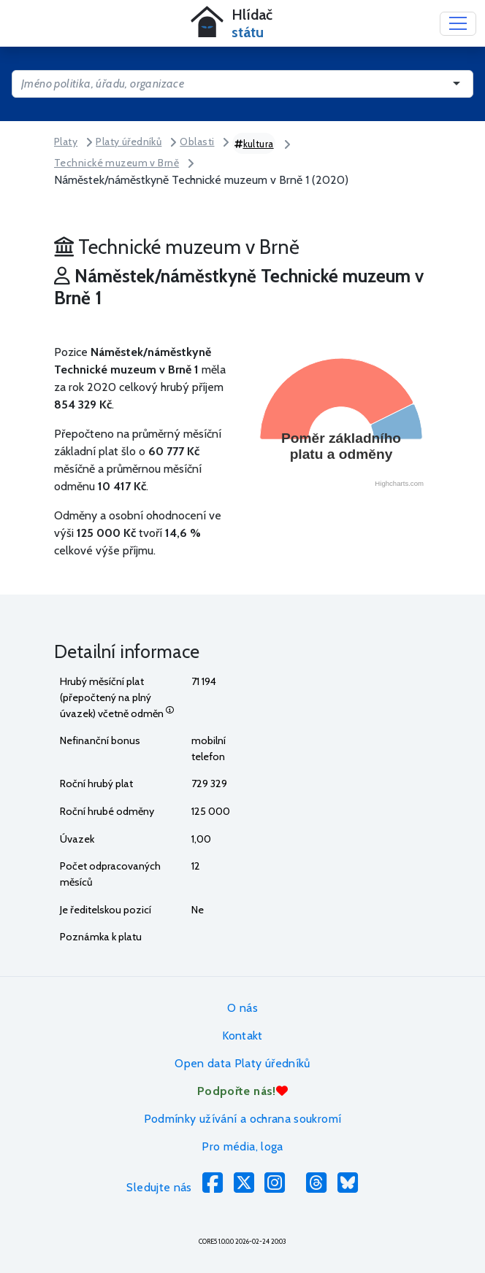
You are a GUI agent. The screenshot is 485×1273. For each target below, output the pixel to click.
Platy (65, 141)
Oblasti (197, 141)
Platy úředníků (128, 141)
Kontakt (242, 1035)
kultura (254, 144)
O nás (242, 1008)
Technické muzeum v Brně (116, 162)
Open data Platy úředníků (242, 1063)
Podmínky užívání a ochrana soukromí (243, 1119)
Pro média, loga (242, 1146)
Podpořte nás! (242, 1091)
